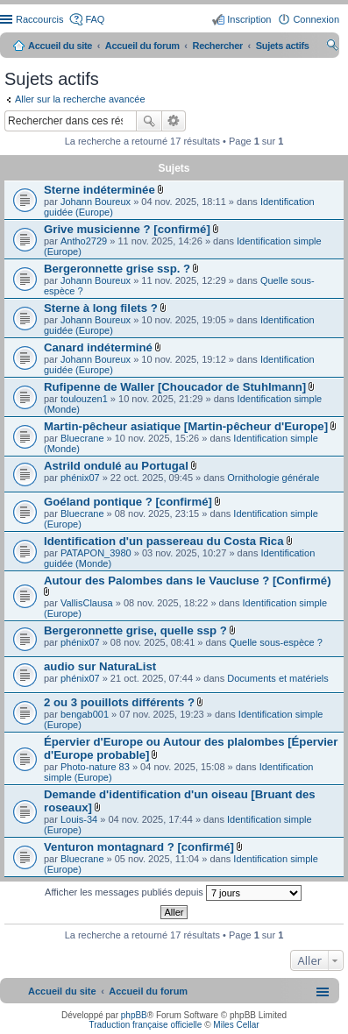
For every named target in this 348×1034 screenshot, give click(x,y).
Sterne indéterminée (99, 189)
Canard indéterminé (98, 347)
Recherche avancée (174, 120)
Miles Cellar (236, 1025)
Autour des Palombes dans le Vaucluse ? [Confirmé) (187, 580)
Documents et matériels (278, 678)
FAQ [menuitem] (94, 19)
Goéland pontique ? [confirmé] (128, 501)
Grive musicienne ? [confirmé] (127, 229)
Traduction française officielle (145, 1025)
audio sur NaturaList (100, 666)
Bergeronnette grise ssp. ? (117, 268)
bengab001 (84, 714)
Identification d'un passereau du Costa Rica (164, 541)
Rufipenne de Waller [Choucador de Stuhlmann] (175, 386)
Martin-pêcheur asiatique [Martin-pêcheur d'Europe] (186, 426)
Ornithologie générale (273, 477)
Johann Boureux (95, 201)
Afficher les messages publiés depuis (173, 893)
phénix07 (80, 477)
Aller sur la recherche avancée (80, 99)
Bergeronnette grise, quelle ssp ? (135, 630)
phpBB (134, 1015)
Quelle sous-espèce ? (275, 642)
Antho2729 (83, 241)
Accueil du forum (142, 45)
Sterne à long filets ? (101, 308)
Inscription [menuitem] (249, 19)
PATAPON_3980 (95, 553)
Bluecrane (82, 438)
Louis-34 (78, 819)
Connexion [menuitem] (316, 19)
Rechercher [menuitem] (332, 47)
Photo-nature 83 (95, 766)
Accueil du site (60, 45)
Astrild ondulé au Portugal (116, 465)
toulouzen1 (84, 398)
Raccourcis (39, 19)
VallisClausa (86, 603)
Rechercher (149, 120)
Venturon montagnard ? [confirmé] (139, 846)
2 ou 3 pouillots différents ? (119, 702)
